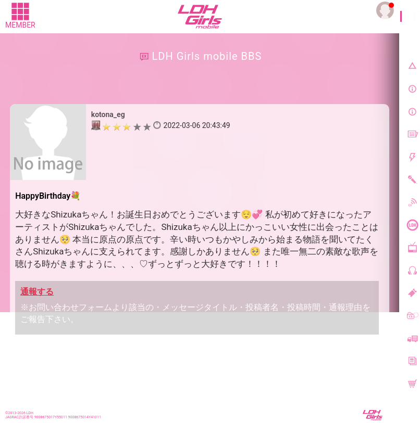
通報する (37, 292)
